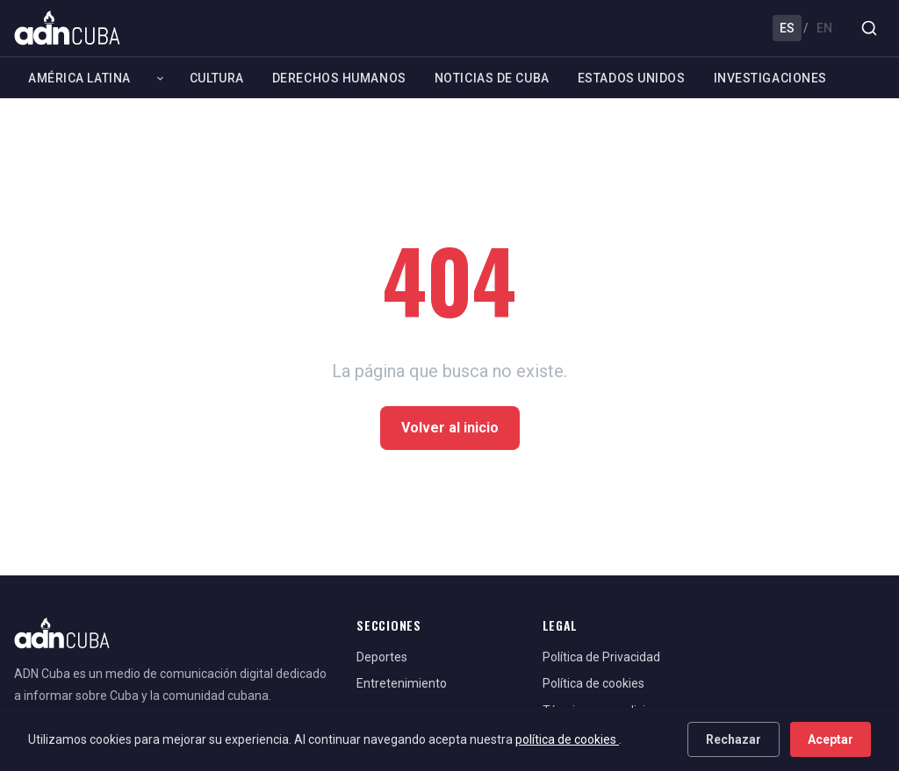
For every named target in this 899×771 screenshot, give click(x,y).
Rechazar (733, 739)
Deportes (381, 657)
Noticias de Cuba (492, 78)
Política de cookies (593, 683)
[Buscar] (869, 28)
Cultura (217, 78)
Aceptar (830, 739)
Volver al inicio (450, 427)
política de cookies (567, 739)
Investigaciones (770, 78)
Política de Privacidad (601, 657)
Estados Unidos (632, 78)
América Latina (79, 78)
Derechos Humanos (339, 78)
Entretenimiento (401, 683)
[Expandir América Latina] (160, 78)
